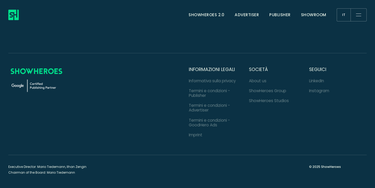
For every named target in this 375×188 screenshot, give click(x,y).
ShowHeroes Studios (269, 100)
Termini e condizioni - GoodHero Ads (209, 123)
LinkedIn (316, 81)
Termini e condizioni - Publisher (209, 93)
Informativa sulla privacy (212, 81)
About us (257, 81)
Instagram (319, 90)
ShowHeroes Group (267, 90)
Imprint (195, 135)
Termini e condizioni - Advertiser (209, 108)
